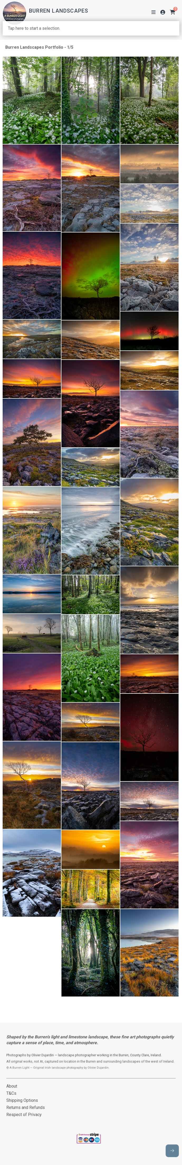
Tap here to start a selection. (34, 28)
